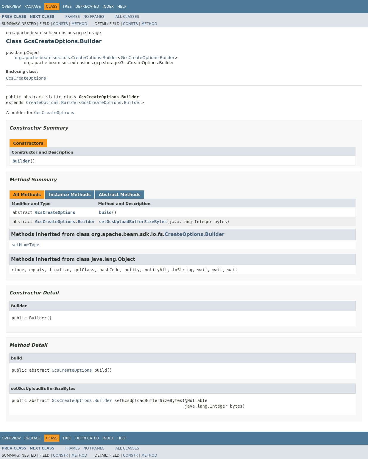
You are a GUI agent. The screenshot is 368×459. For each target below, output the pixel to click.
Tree (67, 6)
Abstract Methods (120, 194)
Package (32, 6)
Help (122, 6)
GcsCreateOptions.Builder (147, 57)
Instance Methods (70, 194)
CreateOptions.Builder (52, 102)
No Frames (94, 17)
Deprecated (87, 6)
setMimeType (25, 244)
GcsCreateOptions (26, 78)
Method (79, 24)
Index (108, 6)
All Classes (127, 17)
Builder (21, 161)
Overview (11, 6)
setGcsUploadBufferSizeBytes (133, 221)
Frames (73, 17)
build (105, 212)
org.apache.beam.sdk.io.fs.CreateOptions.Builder (66, 57)
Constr (60, 24)
